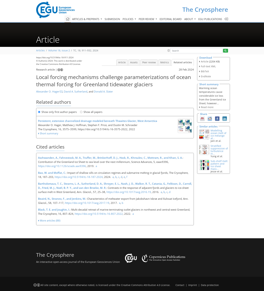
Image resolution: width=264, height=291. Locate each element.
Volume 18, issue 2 (59, 50)
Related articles (183, 62)
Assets (134, 62)
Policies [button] (128, 19)
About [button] (189, 19)
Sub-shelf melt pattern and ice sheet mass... (219, 164)
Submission (112, 19)
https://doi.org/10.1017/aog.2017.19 (87, 203)
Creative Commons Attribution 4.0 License (145, 285)
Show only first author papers (57, 112)
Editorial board (171, 19)
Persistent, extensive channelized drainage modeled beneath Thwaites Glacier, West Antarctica (97, 121)
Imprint (192, 285)
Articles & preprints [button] (86, 19)
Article (122, 62)
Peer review (149, 62)
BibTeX (205, 71)
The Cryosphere (205, 9)
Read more (207, 107)
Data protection (210, 285)
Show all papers (91, 112)
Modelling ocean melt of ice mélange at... (218, 134)
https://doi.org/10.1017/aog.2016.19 (128, 192)
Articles (40, 50)
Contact (179, 285)
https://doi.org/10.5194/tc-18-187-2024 (79, 177)
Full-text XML (208, 66)
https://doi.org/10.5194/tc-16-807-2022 (99, 213)
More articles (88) (50, 220)
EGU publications (210, 19)
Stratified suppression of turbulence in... (219, 149)
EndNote (206, 76)
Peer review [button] (147, 19)
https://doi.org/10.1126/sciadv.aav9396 (62, 166)
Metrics (164, 62)
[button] (169, 50)
